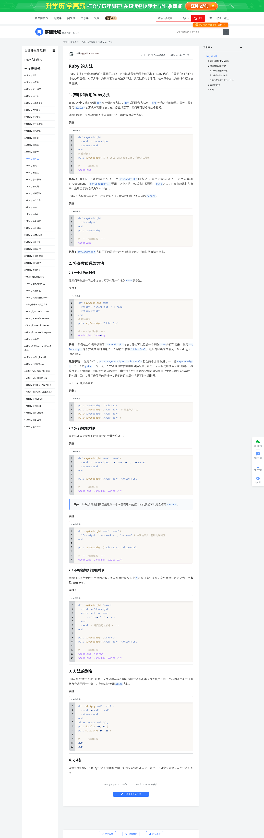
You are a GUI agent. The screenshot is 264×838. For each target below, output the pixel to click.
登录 (219, 18)
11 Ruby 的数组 (32, 145)
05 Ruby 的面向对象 (34, 103)
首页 (65, 42)
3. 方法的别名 (214, 85)
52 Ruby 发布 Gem (33, 427)
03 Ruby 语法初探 (33, 89)
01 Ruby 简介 (31, 75)
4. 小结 (211, 89)
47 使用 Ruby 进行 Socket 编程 (39, 392)
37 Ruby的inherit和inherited (37, 325)
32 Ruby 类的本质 (33, 290)
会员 (112, 17)
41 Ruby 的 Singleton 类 (35, 357)
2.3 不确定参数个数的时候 (222, 80)
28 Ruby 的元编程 (33, 263)
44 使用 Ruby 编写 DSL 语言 (37, 371)
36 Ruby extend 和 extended (37, 318)
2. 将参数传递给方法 (217, 66)
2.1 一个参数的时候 (218, 70)
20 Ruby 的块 (31, 207)
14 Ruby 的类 (31, 165)
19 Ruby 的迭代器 (33, 200)
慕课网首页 (41, 18)
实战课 (71, 18)
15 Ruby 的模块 (32, 172)
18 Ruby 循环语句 (33, 193)
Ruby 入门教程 (88, 42)
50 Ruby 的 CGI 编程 (34, 413)
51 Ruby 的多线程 (33, 420)
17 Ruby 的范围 (32, 186)
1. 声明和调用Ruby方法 (218, 61)
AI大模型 (185, 18)
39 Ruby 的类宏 (32, 339)
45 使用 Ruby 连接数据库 (36, 378)
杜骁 (75, 53)
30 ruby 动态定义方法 (34, 277)
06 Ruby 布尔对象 (33, 110)
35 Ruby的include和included (37, 311)
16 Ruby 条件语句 (33, 179)
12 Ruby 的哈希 (32, 152)
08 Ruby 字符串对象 (34, 124)
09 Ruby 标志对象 (33, 131)
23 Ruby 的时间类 (33, 228)
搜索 (198, 18)
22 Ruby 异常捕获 (33, 221)
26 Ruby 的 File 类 (33, 249)
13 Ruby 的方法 (32, 159)
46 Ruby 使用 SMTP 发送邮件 (38, 385)
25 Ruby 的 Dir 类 (32, 242)
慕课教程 (74, 42)
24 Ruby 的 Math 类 (33, 235)
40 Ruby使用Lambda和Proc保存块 (38, 348)
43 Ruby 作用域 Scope (35, 364)
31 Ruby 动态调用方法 (35, 284)
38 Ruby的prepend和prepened (38, 332)
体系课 (85, 18)
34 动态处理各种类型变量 (36, 304)
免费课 (58, 18)
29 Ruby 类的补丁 (33, 270)
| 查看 (219, 25)
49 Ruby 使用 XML (33, 406)
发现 (98, 18)
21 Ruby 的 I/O (31, 214)
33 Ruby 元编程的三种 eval (37, 297)
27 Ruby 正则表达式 (34, 256)
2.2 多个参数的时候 (218, 75)
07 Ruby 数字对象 (33, 117)
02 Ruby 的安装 (32, 82)
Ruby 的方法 (211, 56)
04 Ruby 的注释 (32, 96)
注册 (226, 18)
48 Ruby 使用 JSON (34, 399)
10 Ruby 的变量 (32, 138)
